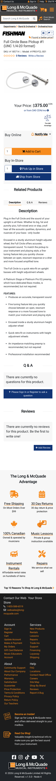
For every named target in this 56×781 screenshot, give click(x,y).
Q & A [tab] (30, 202)
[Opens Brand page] (14, 33)
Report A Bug (37, 692)
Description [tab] (15, 202)
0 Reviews (21, 56)
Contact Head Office (40, 674)
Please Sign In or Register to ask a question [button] (28, 394)
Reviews (34, 689)
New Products (37, 628)
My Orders (9, 646)
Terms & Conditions (14, 692)
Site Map (34, 682)
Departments (10, 26)
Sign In (7, 628)
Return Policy (11, 700)
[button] (42, 8)
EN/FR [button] (49, 1)
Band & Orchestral (26, 26)
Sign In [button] (32, 1)
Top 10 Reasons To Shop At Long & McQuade (29, 588)
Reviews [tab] (43, 202)
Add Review (43, 447)
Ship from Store (28, 177)
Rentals (34, 632)
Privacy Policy (11, 696)
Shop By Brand (38, 685)
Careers (34, 678)
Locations (35, 671)
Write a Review (36, 55)
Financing (35, 650)
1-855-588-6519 (13, 606)
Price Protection (12, 689)
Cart (6, 635)
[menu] (51, 8)
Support (34, 646)
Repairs (34, 639)
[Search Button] (34, 18)
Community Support (14, 667)
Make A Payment (13, 643)
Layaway (34, 653)
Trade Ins (35, 643)
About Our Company (15, 671)
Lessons (34, 635)
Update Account (12, 639)
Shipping (34, 657)
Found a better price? (41, 37)
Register (8, 632)
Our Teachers (11, 703)
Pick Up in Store (31, 168)
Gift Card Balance (13, 650)
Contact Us (7, 1)
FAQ (32, 667)
